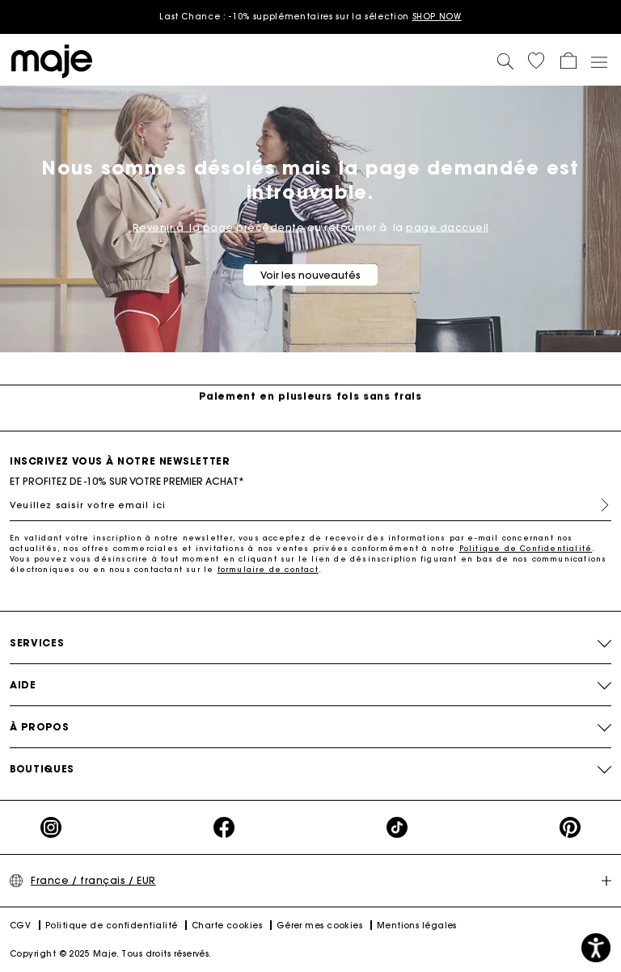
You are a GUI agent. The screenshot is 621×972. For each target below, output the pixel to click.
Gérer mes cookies (320, 925)
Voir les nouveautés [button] (310, 275)
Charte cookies (227, 925)
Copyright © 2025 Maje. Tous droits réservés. (111, 954)
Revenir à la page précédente (219, 227)
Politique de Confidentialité (526, 548)
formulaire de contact (268, 569)
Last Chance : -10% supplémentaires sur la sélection (310, 16)
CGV (20, 925)
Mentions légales (417, 925)
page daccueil (447, 227)
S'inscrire (598, 505)
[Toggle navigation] (598, 61)
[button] (536, 61)
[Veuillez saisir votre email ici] (310, 505)
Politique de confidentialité (111, 925)
